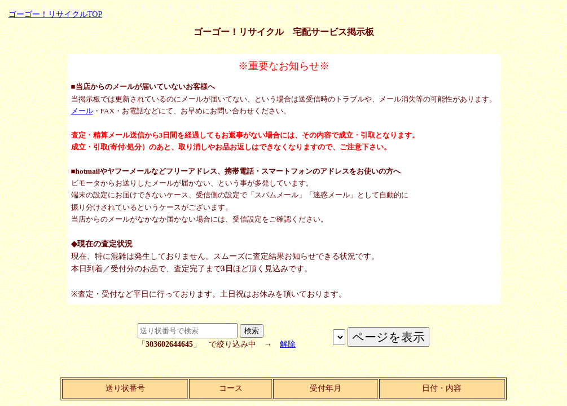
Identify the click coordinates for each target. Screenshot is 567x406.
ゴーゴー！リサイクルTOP (55, 14)
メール (82, 111)
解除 (288, 344)
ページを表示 (339, 337)
